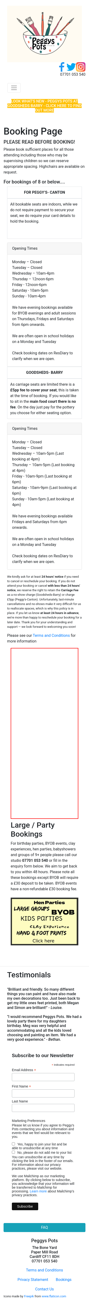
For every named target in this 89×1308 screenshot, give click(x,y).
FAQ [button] (44, 1227)
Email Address (24, 1070)
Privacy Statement (33, 1279)
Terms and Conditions (51, 635)
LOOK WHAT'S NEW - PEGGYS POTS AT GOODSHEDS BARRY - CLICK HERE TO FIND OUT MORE (44, 106)
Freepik (29, 1296)
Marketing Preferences (28, 1121)
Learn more (38, 1191)
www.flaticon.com (54, 1296)
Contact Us (44, 1289)
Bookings (63, 1279)
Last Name (20, 1101)
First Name (21, 1086)
